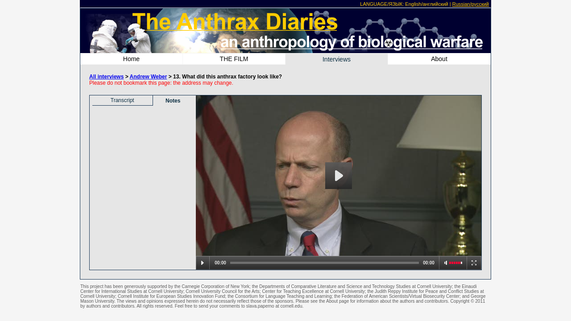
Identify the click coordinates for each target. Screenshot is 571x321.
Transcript (122, 100)
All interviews (106, 77)
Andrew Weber (148, 77)
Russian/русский (470, 4)
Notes (173, 101)
